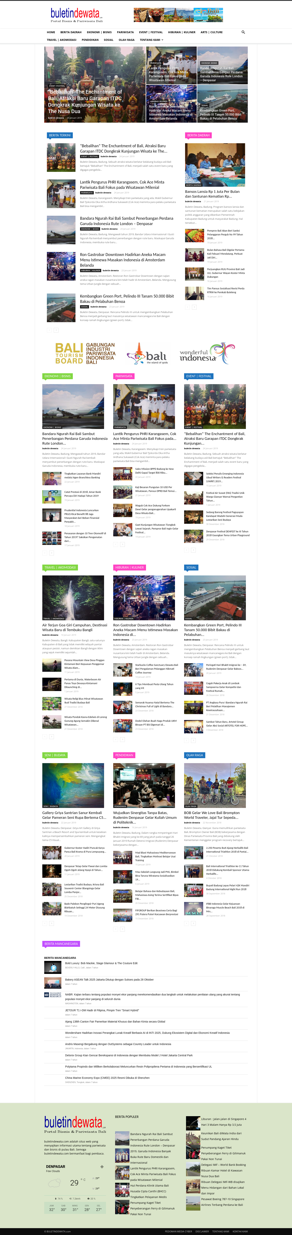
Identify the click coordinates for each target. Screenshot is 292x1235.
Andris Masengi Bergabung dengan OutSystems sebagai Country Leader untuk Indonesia (118, 1044)
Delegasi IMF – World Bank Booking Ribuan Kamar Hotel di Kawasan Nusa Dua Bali (223, 1170)
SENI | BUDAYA (50, 806)
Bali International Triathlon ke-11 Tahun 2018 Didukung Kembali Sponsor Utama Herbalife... (227, 870)
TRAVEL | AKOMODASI (61, 40)
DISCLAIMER (202, 1231)
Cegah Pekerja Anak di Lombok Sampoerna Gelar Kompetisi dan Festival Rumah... (223, 687)
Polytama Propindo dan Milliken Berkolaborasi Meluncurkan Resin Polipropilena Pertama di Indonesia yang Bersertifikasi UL (138, 1066)
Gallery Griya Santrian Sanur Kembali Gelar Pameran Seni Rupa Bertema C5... (74, 815)
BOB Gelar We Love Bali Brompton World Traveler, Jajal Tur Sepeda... (212, 815)
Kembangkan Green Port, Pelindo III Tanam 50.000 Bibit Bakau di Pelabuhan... (213, 630)
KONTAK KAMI (240, 1231)
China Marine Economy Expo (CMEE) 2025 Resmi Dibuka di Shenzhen (107, 1077)
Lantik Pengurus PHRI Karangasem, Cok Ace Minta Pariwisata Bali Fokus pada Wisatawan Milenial (122, 184)
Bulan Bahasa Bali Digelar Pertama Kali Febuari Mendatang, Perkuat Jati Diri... (225, 253)
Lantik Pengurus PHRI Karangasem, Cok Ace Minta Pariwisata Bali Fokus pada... (144, 436)
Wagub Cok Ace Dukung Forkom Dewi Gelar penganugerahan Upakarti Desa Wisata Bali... (155, 509)
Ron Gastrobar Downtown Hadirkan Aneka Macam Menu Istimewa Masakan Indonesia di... (145, 630)
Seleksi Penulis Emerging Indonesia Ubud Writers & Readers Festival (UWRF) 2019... (225, 477)
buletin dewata (56, 117)
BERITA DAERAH (71, 32)
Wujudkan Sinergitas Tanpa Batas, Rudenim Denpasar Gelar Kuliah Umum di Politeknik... (145, 817)
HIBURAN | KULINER (181, 32)
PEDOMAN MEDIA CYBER (178, 1231)
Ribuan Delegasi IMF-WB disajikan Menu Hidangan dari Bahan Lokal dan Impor (223, 1187)
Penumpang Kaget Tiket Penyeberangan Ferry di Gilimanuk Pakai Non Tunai (152, 1208)
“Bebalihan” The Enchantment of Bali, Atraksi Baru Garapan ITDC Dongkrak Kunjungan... (214, 438)
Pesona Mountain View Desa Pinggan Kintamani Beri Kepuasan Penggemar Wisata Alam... (84, 664)
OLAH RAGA (127, 40)
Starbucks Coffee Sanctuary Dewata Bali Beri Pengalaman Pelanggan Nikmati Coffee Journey (156, 668)
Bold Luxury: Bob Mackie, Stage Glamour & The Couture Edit (101, 963)
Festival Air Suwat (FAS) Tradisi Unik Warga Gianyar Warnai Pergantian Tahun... (225, 496)
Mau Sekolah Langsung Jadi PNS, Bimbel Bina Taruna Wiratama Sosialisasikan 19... (157, 875)
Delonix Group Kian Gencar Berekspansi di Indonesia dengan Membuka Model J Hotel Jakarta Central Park (129, 1055)
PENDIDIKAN (90, 40)
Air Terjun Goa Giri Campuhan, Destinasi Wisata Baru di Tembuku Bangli (74, 627)
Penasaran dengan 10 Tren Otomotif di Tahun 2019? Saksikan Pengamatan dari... (85, 537)
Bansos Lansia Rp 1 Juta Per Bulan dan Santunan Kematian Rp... (212, 194)
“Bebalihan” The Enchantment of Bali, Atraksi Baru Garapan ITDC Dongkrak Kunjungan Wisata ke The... (123, 148)
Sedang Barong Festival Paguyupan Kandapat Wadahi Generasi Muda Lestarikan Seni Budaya (225, 516)
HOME (51, 32)
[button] (243, 33)
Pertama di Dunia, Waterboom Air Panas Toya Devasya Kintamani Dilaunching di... (82, 683)
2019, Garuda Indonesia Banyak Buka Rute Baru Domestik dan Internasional (150, 1156)
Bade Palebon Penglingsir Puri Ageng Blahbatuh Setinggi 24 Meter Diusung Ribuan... (84, 907)
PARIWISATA (125, 32)
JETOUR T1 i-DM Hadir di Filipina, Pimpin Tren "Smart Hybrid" (102, 1010)
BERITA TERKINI (60, 135)
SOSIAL (108, 40)
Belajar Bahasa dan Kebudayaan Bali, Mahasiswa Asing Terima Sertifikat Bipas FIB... (157, 895)
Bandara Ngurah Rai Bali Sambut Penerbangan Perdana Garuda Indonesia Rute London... (75, 438)
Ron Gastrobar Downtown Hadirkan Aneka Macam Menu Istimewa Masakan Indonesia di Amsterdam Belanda (123, 260)
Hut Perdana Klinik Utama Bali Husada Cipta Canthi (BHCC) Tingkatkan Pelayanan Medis (149, 1191)
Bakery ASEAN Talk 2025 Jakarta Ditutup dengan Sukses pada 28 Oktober (109, 979)
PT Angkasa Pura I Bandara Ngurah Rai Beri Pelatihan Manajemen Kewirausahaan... (226, 706)
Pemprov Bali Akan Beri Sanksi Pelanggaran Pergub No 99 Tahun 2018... (225, 234)
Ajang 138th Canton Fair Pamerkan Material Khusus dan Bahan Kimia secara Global (115, 1021)
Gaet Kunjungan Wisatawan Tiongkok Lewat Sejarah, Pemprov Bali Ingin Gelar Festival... (156, 528)
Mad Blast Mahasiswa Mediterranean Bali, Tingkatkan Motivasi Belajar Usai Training (155, 856)
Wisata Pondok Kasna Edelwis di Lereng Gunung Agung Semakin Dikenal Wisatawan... (85, 720)
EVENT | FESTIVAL (151, 32)
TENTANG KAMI (151, 40)
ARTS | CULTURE (212, 32)
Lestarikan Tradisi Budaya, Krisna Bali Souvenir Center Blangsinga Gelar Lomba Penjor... (84, 888)
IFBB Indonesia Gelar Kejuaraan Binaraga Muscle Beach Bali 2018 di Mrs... (225, 907)
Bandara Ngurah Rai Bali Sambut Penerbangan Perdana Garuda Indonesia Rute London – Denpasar (126, 221)
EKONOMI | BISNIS (99, 32)
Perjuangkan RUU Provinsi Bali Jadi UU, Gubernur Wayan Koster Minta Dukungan (226, 273)
